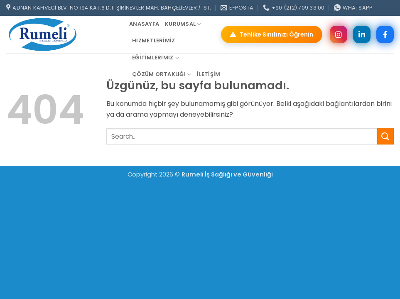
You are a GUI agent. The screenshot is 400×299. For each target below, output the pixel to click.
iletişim (208, 74)
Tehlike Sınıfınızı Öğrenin (271, 34)
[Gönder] (385, 136)
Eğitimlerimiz (155, 58)
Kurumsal (183, 24)
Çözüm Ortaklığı (161, 74)
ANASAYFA (144, 23)
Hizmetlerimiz (153, 40)
